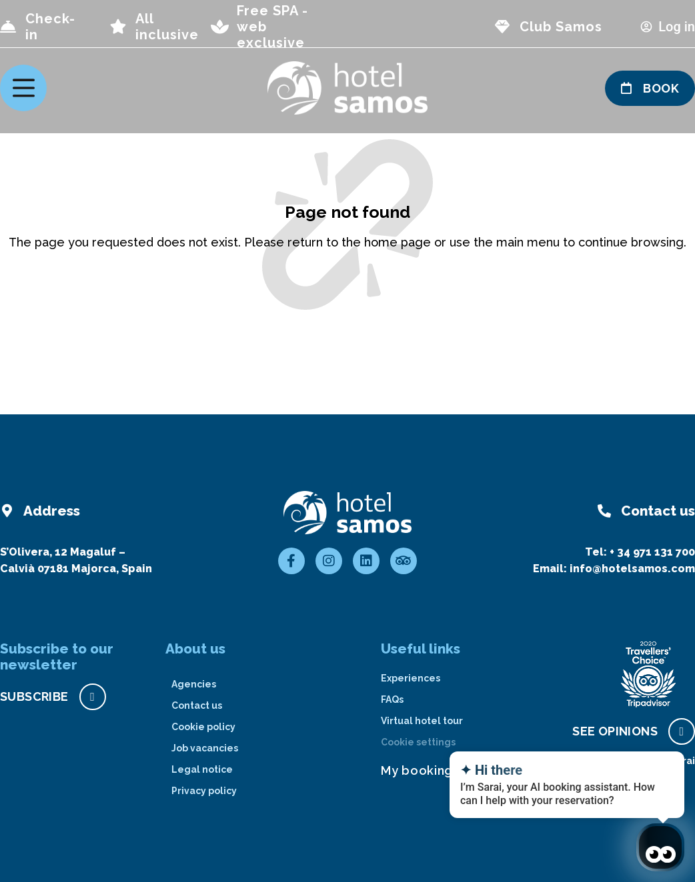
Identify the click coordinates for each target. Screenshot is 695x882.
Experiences (410, 678)
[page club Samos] (502, 27)
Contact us (196, 705)
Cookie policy (203, 726)
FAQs (392, 699)
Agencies (193, 684)
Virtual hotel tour (422, 720)
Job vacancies (204, 748)
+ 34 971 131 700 (652, 552)
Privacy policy (204, 790)
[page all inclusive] (118, 27)
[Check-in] (8, 27)
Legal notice (202, 769)
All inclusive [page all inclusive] (167, 27)
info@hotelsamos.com (632, 568)
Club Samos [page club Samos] (561, 27)
